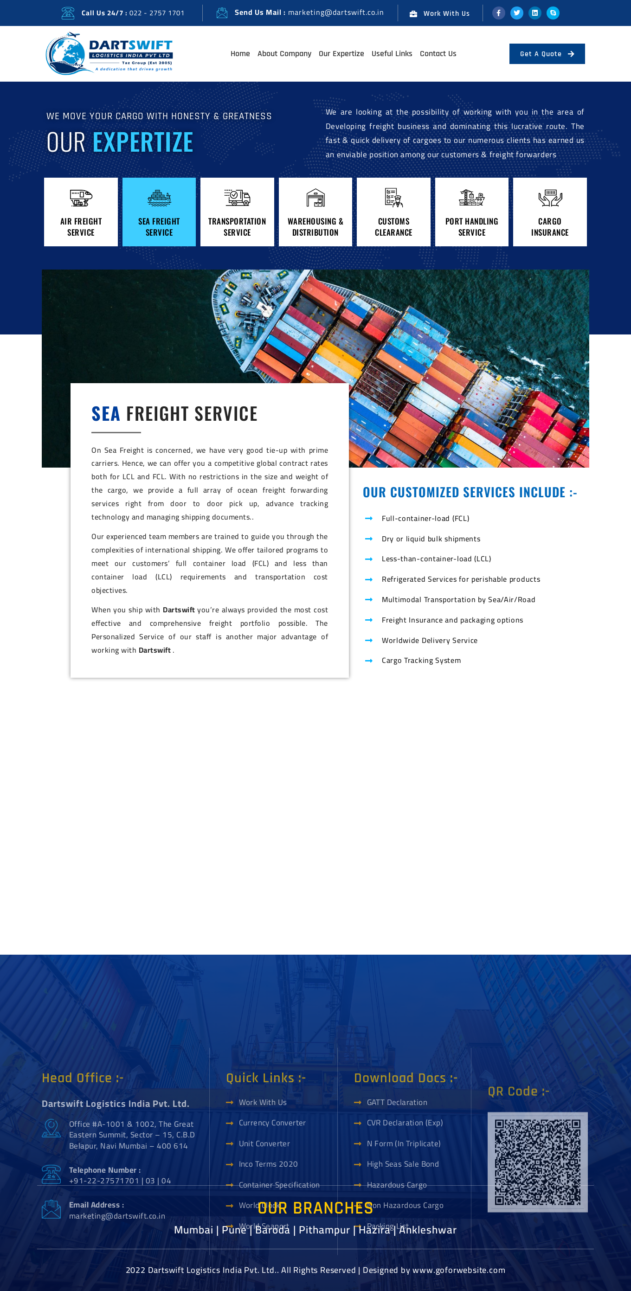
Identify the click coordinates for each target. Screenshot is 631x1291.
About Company (284, 53)
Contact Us (438, 53)
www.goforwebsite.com (458, 1270)
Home (240, 53)
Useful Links (392, 53)
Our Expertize (341, 53)
